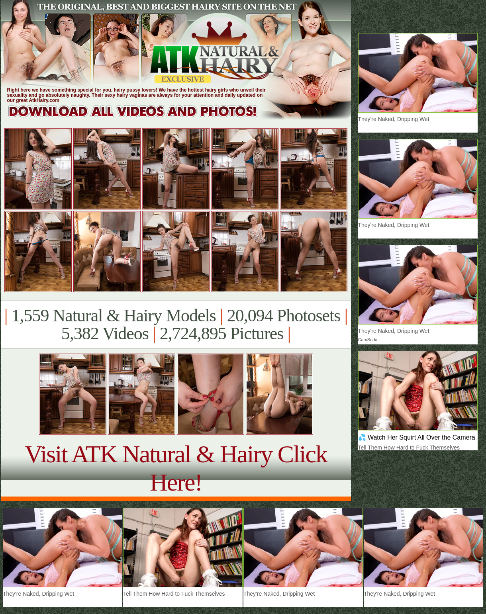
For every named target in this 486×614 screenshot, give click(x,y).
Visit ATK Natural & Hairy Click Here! (176, 468)
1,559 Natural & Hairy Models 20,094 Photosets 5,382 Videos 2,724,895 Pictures (175, 324)
